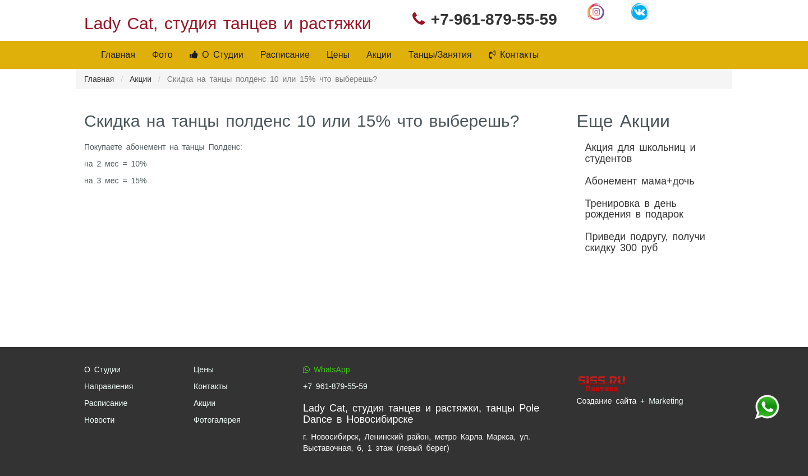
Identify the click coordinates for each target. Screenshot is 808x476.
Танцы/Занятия (440, 54)
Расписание (285, 54)
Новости (99, 419)
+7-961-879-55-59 (494, 19)
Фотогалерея (217, 419)
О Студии (217, 54)
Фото (162, 54)
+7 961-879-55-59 (335, 386)
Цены (338, 54)
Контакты (514, 54)
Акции (379, 54)
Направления (108, 386)
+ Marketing (661, 400)
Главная (118, 54)
